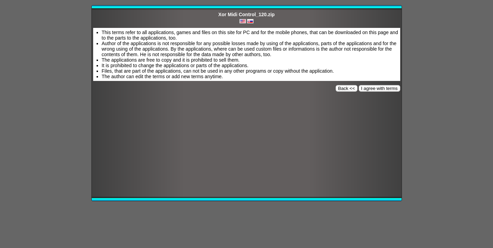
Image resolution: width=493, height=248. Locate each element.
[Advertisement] (246, 146)
